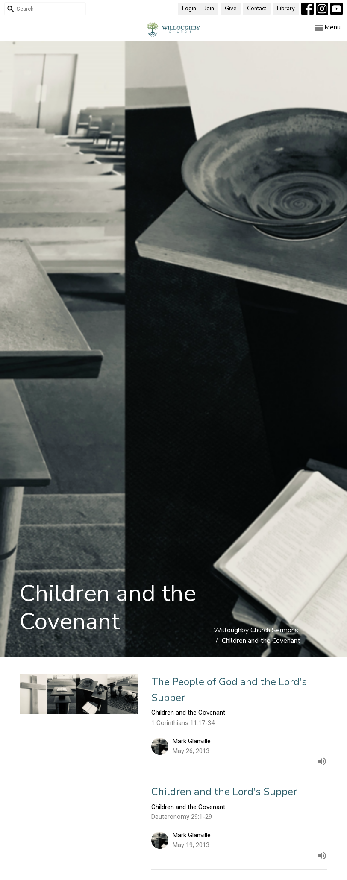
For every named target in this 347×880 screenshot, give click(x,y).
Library (286, 8)
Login (189, 8)
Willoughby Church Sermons (256, 630)
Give (230, 8)
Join (209, 8)
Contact (256, 8)
